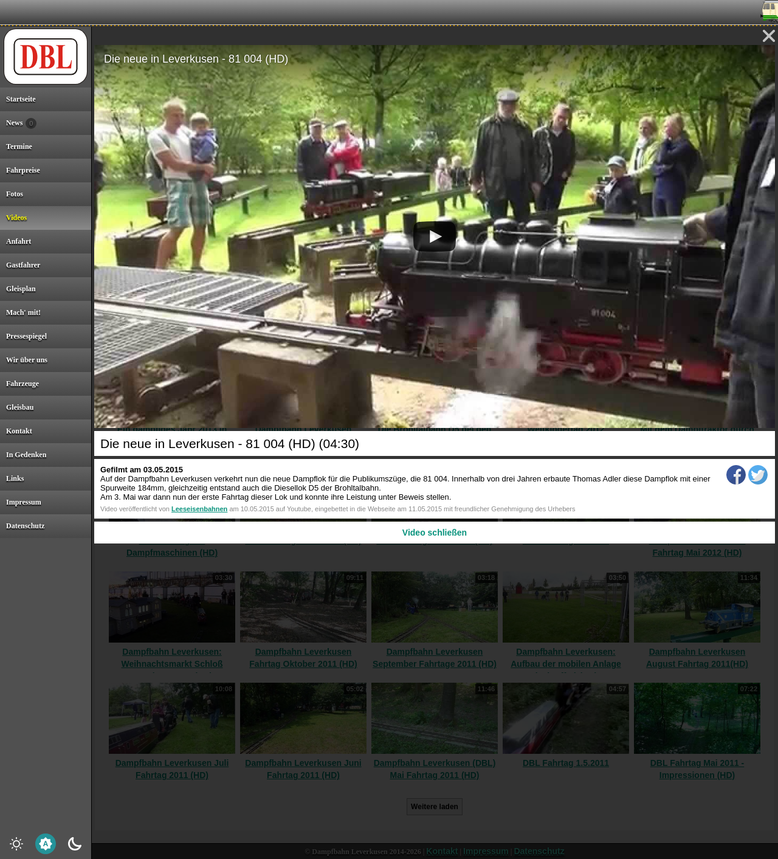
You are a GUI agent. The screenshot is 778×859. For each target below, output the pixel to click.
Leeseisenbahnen (199, 508)
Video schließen (434, 532)
